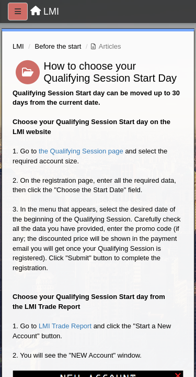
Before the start (58, 46)
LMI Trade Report (65, 326)
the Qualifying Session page (81, 151)
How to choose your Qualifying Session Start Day (110, 72)
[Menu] (18, 11)
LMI (18, 46)
